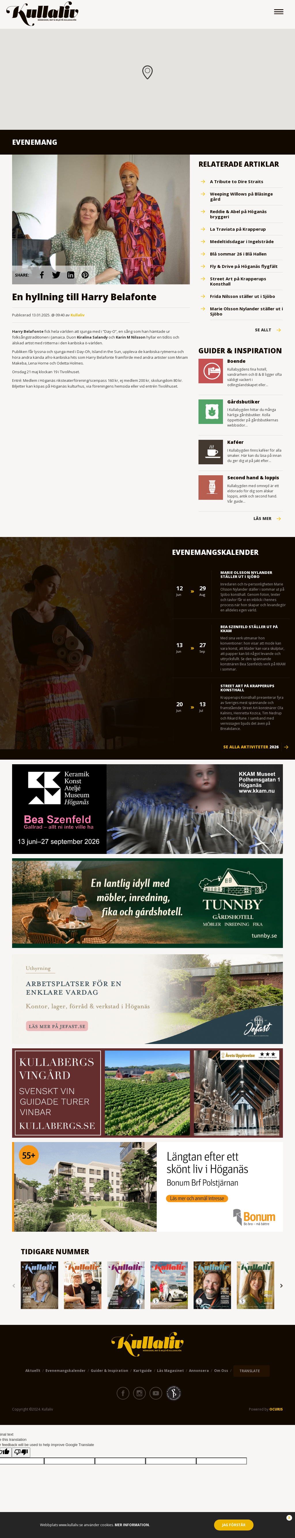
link (42, 275)
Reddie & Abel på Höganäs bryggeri (238, 214)
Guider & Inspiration (109, 1370)
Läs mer (262, 518)
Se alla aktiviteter (251, 747)
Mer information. (132, 1524)
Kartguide (142, 1370)
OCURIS (276, 1409)
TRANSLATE (249, 1370)
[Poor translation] (21, 1452)
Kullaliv (77, 315)
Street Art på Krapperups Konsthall (238, 281)
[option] (39, 1285)
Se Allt (263, 330)
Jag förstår (233, 1524)
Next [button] (281, 1286)
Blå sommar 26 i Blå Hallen (238, 254)
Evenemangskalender (66, 1370)
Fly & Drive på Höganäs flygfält (244, 266)
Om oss (221, 1370)
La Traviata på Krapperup (238, 229)
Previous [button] (13, 1286)
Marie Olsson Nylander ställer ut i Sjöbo (246, 311)
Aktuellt (32, 1370)
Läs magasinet (170, 1370)
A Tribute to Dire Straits (236, 181)
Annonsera (199, 1370)
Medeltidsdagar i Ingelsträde (242, 241)
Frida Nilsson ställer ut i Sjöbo (242, 296)
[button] (147, 72)
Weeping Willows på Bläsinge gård (241, 196)
